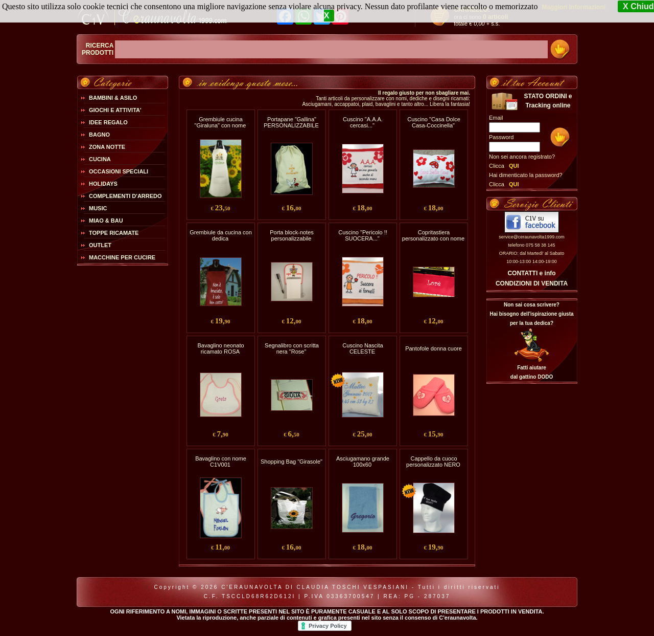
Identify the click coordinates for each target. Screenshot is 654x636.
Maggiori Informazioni (573, 7)
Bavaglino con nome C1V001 (220, 461)
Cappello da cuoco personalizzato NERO (433, 461)
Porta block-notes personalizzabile (292, 235)
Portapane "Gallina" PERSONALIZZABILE (291, 122)
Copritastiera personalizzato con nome (433, 235)
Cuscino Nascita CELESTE (362, 348)
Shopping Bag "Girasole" (291, 461)
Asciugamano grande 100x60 (362, 461)
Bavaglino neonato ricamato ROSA (220, 348)
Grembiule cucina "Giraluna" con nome (220, 122)
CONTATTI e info (531, 273)
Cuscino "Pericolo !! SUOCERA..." (362, 235)
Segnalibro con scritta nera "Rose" (292, 348)
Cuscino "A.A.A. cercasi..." (363, 122)
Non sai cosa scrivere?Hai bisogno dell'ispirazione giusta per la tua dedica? (531, 314)
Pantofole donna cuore (433, 348)
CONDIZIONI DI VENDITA (532, 283)
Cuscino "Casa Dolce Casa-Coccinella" (433, 122)
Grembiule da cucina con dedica (221, 235)
